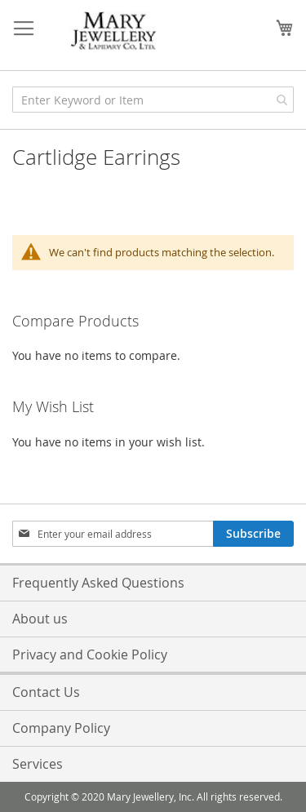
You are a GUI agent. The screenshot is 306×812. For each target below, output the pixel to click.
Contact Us (46, 692)
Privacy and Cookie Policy (89, 654)
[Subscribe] (253, 534)
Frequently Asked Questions (98, 583)
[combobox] (153, 100)
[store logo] (114, 31)
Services (37, 764)
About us (40, 619)
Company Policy (61, 728)
